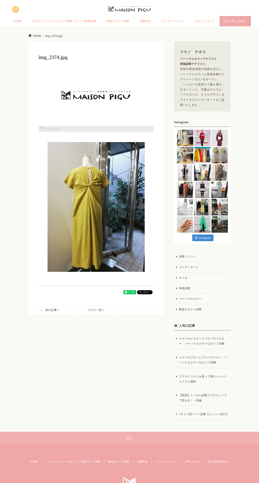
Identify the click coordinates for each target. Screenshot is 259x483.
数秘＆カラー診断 (118, 21)
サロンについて (204, 21)
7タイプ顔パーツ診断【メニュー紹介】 (204, 414)
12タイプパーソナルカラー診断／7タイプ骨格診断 (64, 21)
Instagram (203, 237)
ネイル (183, 277)
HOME (17, 21)
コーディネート (189, 267)
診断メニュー (187, 256)
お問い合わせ (237, 21)
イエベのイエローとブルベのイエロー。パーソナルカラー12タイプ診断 (202, 341)
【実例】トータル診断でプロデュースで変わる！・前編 (203, 398)
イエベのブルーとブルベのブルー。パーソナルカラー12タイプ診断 (203, 360)
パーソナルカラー (190, 298)
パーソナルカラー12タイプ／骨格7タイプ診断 (73, 461)
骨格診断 (184, 288)
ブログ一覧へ (96, 310)
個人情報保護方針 (218, 461)
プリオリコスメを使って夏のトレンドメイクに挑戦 (203, 379)
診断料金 (145, 21)
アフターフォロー (172, 21)
